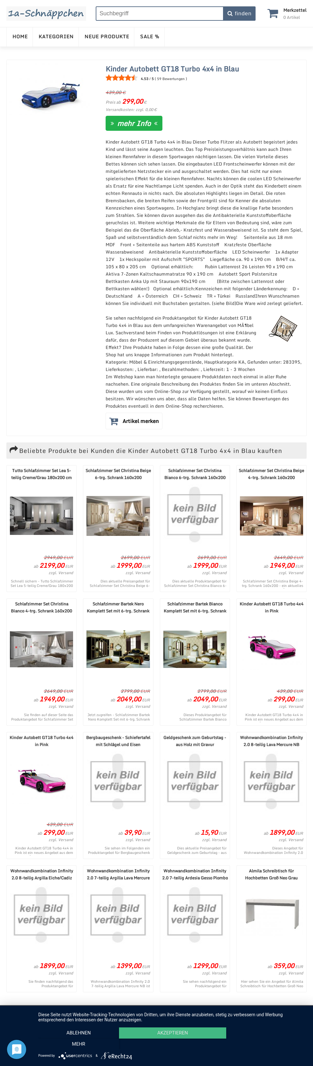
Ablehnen (78, 1044)
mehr (266, 1044)
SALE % (150, 36)
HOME (20, 36)
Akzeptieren (172, 1044)
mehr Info (134, 123)
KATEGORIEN (56, 36)
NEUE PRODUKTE (107, 36)
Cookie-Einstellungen (228, 1012)
